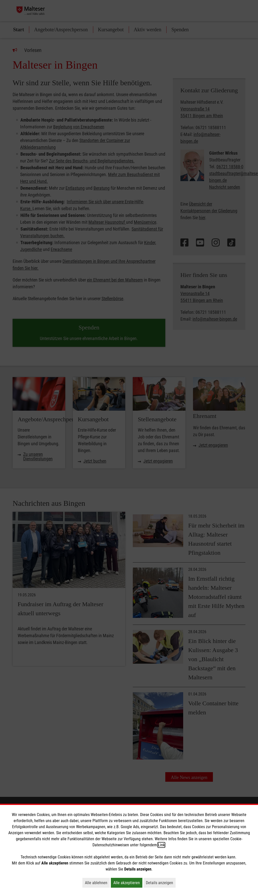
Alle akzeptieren (127, 882)
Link (161, 845)
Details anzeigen (161, 882)
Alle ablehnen (97, 882)
